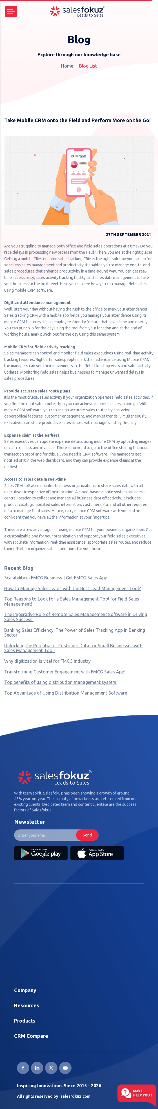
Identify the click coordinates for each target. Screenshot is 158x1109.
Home (67, 65)
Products (24, 1020)
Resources (26, 1005)
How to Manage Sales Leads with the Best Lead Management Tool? (72, 588)
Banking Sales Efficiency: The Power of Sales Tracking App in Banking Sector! (74, 633)
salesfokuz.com (75, 1096)
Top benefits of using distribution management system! (60, 682)
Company (25, 990)
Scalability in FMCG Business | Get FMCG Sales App (55, 577)
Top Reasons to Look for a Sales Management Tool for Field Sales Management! (71, 601)
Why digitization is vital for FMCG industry (47, 661)
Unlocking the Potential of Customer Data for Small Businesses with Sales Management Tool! (73, 648)
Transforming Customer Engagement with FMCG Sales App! (64, 671)
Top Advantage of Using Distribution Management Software (65, 692)
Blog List (88, 65)
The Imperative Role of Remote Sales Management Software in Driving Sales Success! (75, 617)
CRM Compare (31, 1036)
